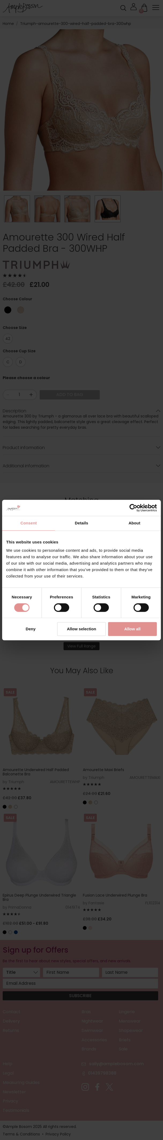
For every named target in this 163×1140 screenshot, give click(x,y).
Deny (31, 629)
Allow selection (81, 629)
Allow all (132, 629)
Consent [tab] (28, 523)
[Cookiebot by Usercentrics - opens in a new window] (133, 508)
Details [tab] (81, 523)
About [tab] (134, 523)
